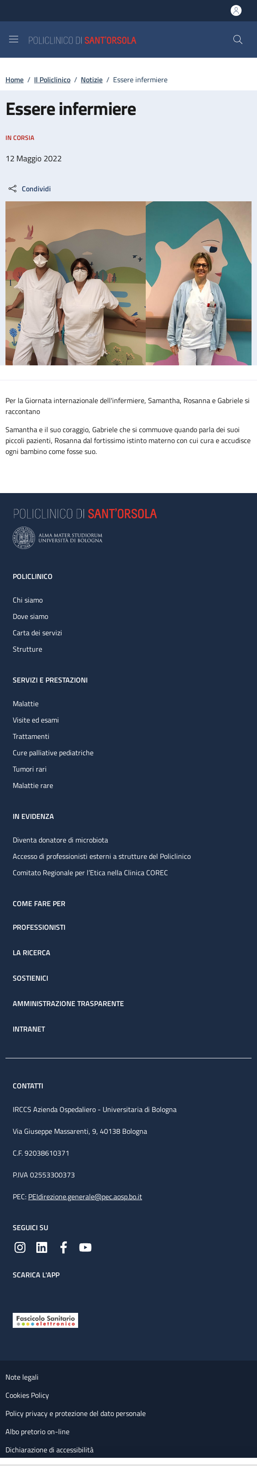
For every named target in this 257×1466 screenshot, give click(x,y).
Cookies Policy (27, 1395)
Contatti (29, 1085)
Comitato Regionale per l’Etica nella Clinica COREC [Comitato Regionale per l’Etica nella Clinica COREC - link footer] (90, 872)
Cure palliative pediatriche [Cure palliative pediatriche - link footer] (53, 752)
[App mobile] (20, 1293)
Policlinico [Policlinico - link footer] (33, 576)
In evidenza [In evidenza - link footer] (33, 816)
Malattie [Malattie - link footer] (26, 703)
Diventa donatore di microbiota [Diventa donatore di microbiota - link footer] (60, 839)
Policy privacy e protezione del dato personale (75, 1413)
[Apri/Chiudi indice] (4, 1461)
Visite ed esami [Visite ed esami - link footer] (36, 719)
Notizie (92, 79)
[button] (237, 39)
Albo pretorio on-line (37, 1431)
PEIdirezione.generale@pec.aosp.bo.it (85, 1196)
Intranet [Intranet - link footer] (29, 1028)
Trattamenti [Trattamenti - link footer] (31, 736)
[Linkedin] (42, 1246)
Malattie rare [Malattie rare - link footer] (33, 785)
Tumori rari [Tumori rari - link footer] (30, 768)
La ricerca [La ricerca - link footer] (31, 952)
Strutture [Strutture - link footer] (27, 648)
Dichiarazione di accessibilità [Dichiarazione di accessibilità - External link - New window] (49, 1449)
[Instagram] (20, 1246)
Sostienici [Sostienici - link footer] (30, 977)
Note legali (22, 1376)
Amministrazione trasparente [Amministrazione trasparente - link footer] (68, 1003)
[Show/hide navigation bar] (13, 39)
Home (14, 79)
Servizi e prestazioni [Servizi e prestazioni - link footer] (50, 679)
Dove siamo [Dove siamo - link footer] (30, 616)
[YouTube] (85, 1246)
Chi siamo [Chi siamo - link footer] (28, 599)
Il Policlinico (52, 79)
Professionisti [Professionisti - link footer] (39, 927)
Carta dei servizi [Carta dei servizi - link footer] (37, 632)
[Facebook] (63, 1246)
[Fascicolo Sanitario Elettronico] (45, 1319)
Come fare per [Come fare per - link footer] (39, 903)
